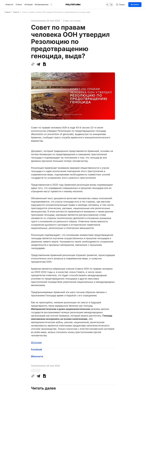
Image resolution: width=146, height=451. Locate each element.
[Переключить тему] (109, 5)
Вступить (135, 4)
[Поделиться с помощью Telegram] (38, 64)
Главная (7, 12)
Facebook (36, 349)
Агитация (29, 4)
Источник (36, 342)
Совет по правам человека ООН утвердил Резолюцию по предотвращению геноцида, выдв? (56, 12)
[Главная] (73, 4)
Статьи (19, 4)
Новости (9, 4)
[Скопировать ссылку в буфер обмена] (33, 64)
